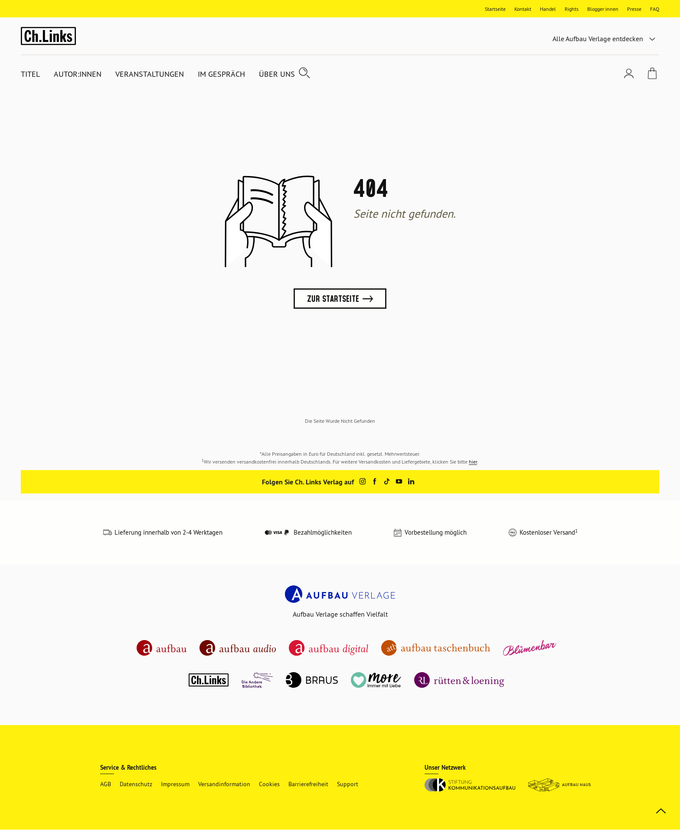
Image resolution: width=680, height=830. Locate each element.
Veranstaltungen (149, 74)
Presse (634, 9)
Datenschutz (136, 784)
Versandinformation (224, 784)
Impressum (175, 784)
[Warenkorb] (652, 74)
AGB (105, 784)
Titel (30, 74)
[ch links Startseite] (48, 35)
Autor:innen (77, 74)
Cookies (269, 784)
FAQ (654, 9)
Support (347, 784)
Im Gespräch (221, 74)
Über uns (277, 74)
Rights (572, 9)
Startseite (495, 9)
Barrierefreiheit (308, 784)
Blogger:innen (602, 9)
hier (473, 461)
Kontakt (522, 9)
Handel (548, 9)
